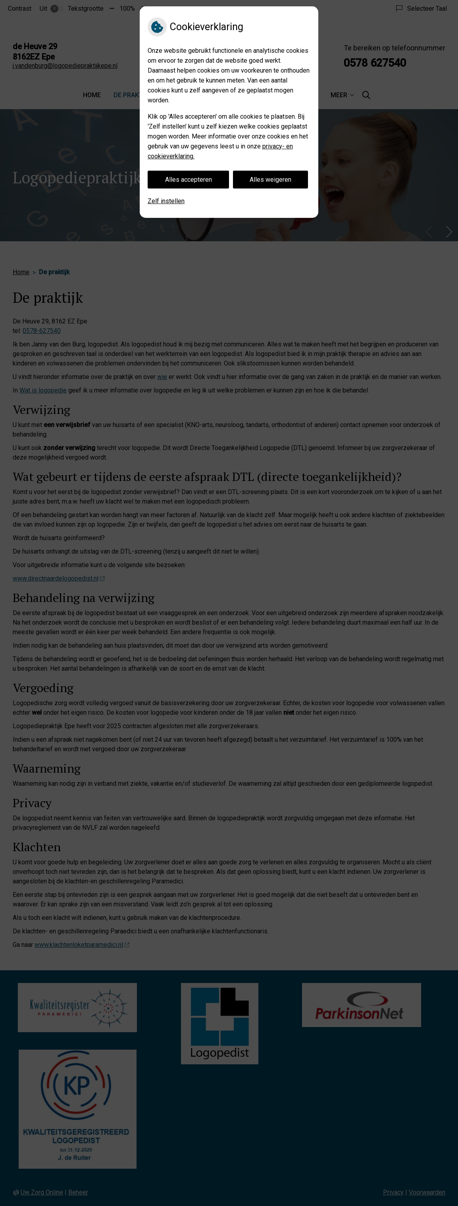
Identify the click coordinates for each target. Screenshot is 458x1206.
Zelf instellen (166, 201)
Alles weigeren (270, 179)
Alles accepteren (188, 179)
